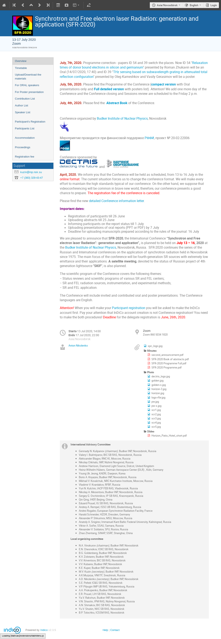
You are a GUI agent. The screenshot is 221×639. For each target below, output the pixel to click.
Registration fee (24, 156)
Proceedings (22, 147)
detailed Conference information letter (116, 201)
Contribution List (25, 98)
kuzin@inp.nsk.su (31, 172)
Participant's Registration (30, 121)
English (194, 5)
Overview (20, 61)
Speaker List (22, 112)
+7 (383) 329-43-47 (31, 177)
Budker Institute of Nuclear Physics (122, 118)
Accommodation (25, 137)
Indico (44, 630)
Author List (21, 105)
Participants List (24, 128)
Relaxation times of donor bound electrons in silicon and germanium (134, 65)
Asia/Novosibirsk (167, 5)
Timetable (21, 68)
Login (213, 5)
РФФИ (149, 138)
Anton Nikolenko (78, 345)
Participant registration (128, 308)
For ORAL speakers (27, 85)
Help (105, 630)
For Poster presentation (29, 92)
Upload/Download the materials (28, 76)
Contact (115, 630)
